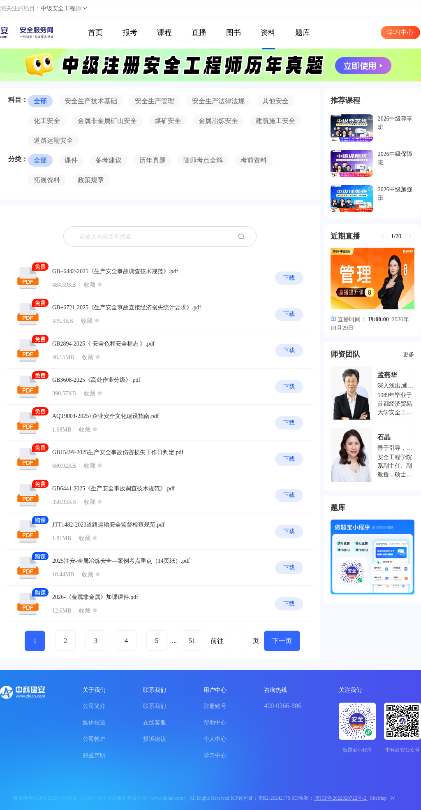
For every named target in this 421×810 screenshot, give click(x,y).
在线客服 (154, 722)
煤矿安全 (168, 120)
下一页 (282, 640)
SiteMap (378, 798)
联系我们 (154, 706)
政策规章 (91, 179)
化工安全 (47, 120)
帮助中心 (215, 722)
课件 (71, 160)
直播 (199, 32)
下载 (289, 278)
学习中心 (400, 32)
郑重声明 (94, 755)
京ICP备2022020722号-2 (341, 798)
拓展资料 (47, 179)
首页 (95, 32)
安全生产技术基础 (91, 100)
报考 (130, 32)
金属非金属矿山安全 (107, 120)
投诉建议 (154, 739)
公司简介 (94, 706)
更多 (408, 354)
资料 (268, 32)
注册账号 (215, 706)
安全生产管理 (154, 100)
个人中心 (215, 739)
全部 (40, 100)
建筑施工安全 (275, 120)
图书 (233, 32)
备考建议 (108, 160)
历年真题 (152, 160)
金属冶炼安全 (218, 120)
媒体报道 (94, 722)
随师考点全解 (203, 160)
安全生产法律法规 (218, 100)
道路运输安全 (53, 140)
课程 (164, 32)
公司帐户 (94, 739)
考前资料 (254, 160)
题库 (302, 32)
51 (192, 640)
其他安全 (275, 100)
